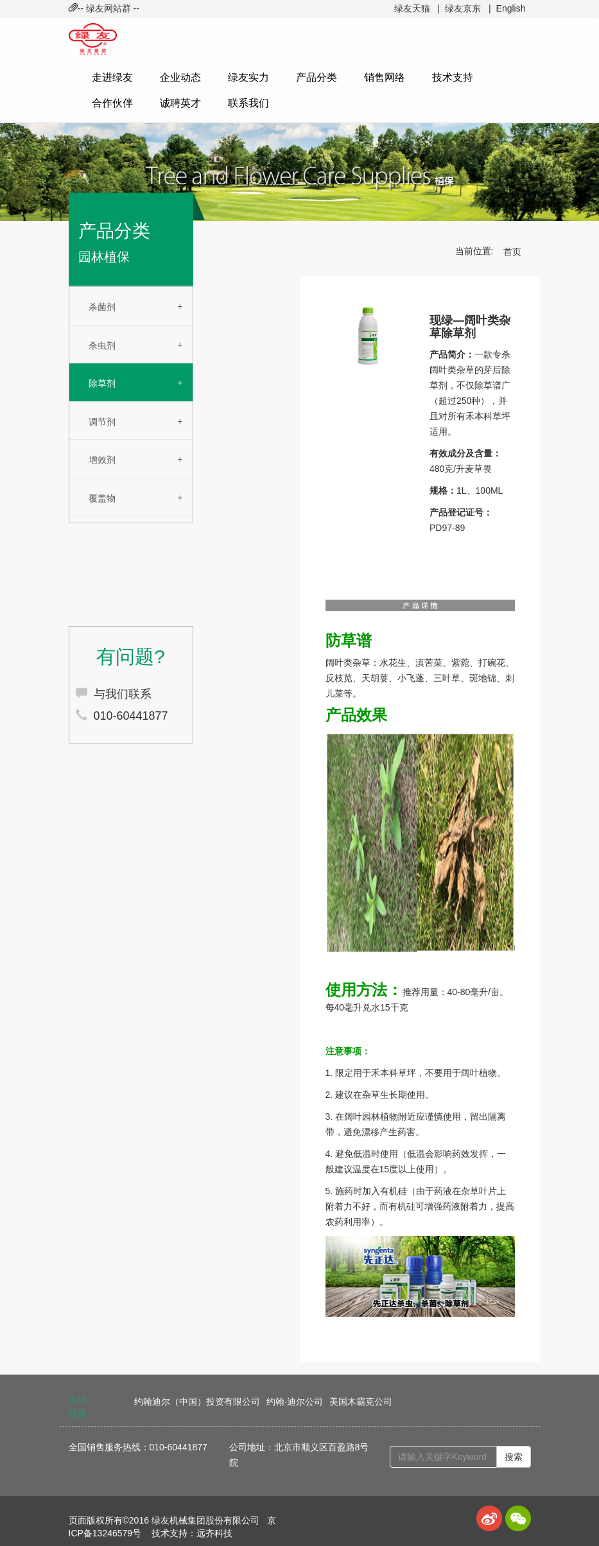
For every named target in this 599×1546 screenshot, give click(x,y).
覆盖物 (102, 498)
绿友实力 (248, 77)
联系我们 (248, 103)
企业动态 (180, 77)
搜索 (514, 1457)
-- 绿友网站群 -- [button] (104, 8)
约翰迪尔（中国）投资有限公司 (197, 1401)
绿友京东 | (467, 8)
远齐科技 (214, 1533)
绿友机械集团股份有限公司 (205, 1520)
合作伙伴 (112, 103)
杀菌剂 (102, 307)
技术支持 (452, 77)
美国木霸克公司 (360, 1401)
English (511, 8)
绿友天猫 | (417, 8)
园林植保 (104, 257)
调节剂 (102, 422)
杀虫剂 (102, 345)
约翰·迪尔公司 (294, 1401)
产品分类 (316, 77)
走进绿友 (112, 77)
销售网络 (384, 77)
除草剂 (102, 383)
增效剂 (102, 460)
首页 (512, 252)
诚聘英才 (180, 103)
